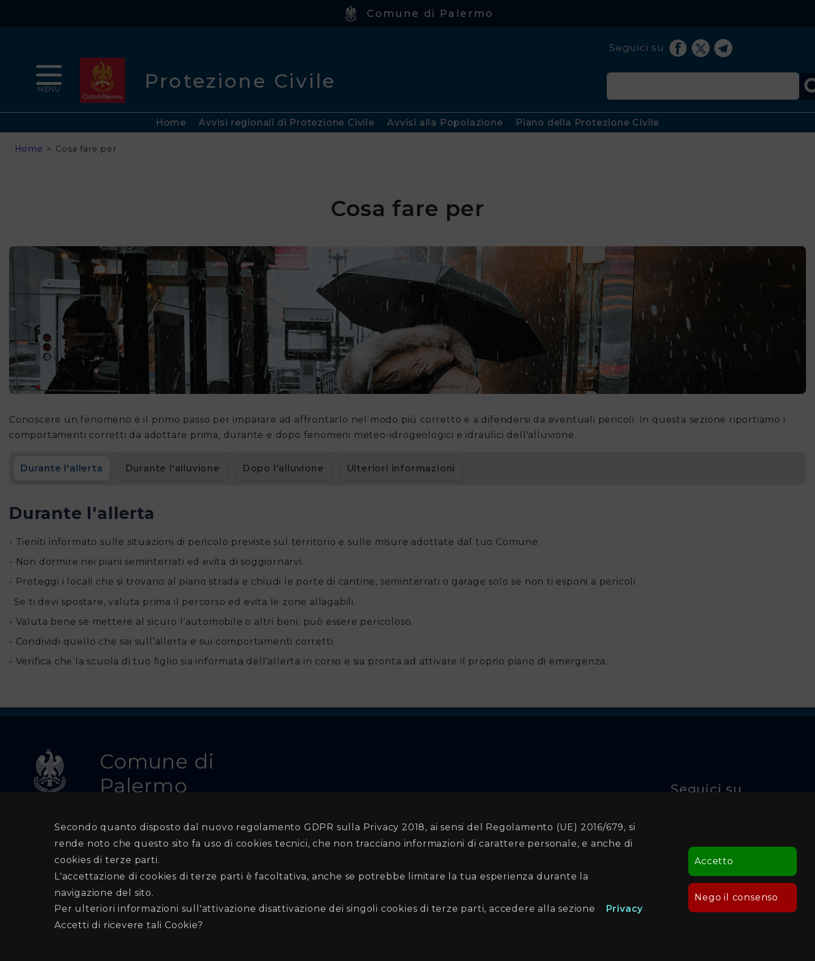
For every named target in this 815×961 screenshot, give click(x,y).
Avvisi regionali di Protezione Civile (287, 122)
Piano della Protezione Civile (587, 122)
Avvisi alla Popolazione (445, 122)
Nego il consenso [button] (736, 897)
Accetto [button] (714, 861)
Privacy (625, 908)
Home (171, 122)
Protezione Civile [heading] (240, 80)
